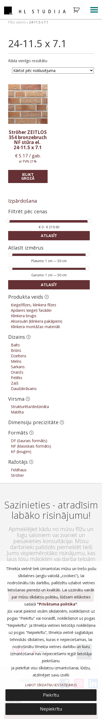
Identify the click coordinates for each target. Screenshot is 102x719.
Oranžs (17, 372)
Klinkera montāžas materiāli (35, 326)
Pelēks (16, 377)
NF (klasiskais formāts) (31, 446)
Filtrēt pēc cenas (27, 212)
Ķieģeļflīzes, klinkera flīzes (33, 304)
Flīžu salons (17, 22)
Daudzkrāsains (24, 388)
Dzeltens (18, 355)
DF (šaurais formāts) (29, 440)
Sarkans (18, 366)
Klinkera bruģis (23, 315)
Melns (16, 361)
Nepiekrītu (51, 709)
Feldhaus (19, 469)
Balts (15, 344)
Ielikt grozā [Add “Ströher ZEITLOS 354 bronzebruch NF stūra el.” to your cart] (28, 176)
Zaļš (14, 383)
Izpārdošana (22, 200)
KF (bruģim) (21, 451)
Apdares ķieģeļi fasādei (31, 310)
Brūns (16, 350)
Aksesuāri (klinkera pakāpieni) (36, 321)
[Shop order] (53, 70)
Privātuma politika (57, 604)
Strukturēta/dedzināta (30, 406)
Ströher (17, 475)
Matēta (17, 412)
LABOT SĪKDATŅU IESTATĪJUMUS (51, 684)
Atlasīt (49, 235)
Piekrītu (51, 695)
